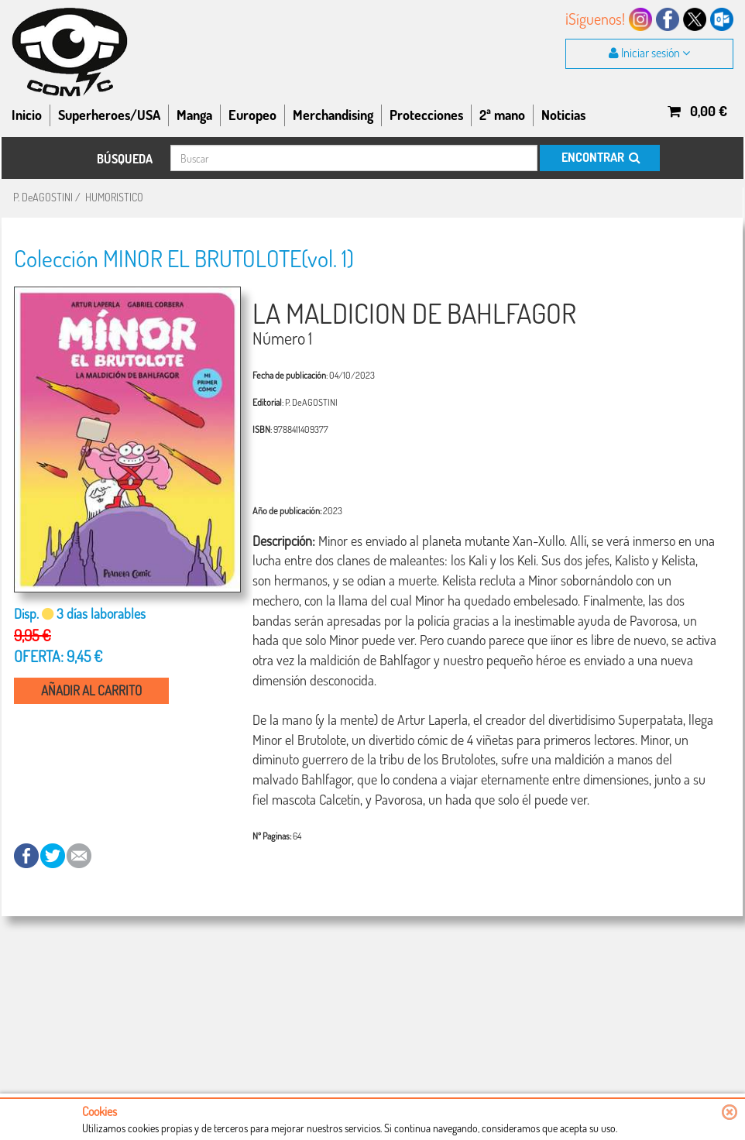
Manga (194, 114)
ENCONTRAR (599, 157)
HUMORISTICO (114, 197)
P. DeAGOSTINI (43, 197)
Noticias (563, 114)
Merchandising (333, 114)
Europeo (252, 114)
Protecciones (426, 114)
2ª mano (502, 114)
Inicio (27, 114)
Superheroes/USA (109, 114)
